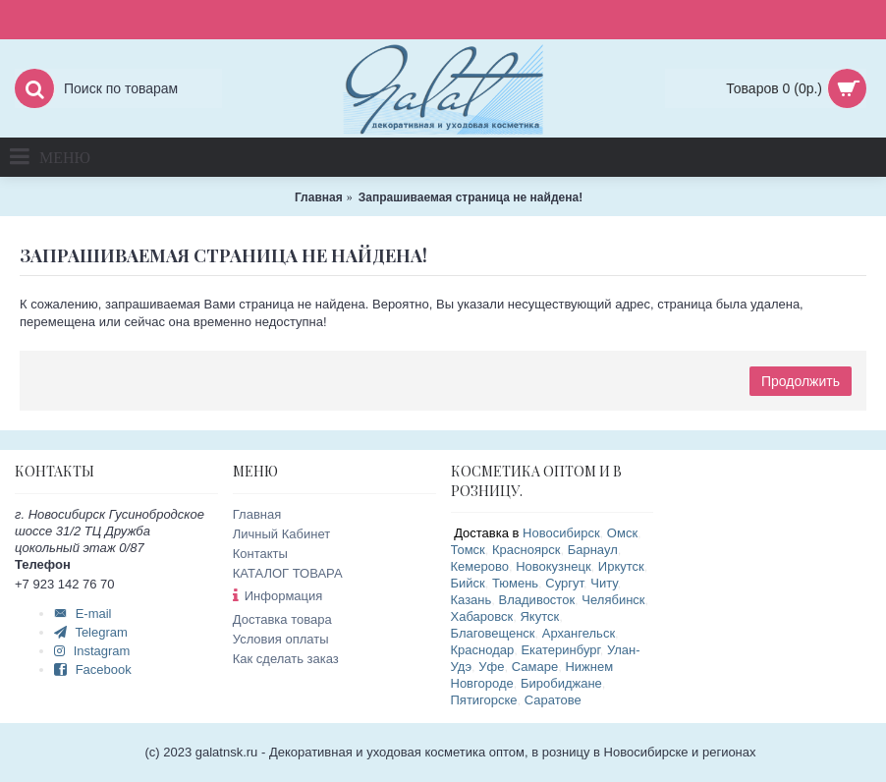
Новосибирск (561, 533)
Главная (257, 514)
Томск (468, 549)
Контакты (260, 553)
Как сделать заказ (286, 658)
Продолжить (800, 381)
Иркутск (621, 566)
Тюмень (515, 583)
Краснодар (483, 649)
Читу (603, 583)
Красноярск (526, 549)
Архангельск (578, 633)
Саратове (553, 700)
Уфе (491, 666)
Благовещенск (493, 633)
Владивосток (537, 599)
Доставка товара (282, 619)
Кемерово (480, 566)
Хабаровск (482, 616)
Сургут (564, 583)
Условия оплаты (281, 639)
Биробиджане (561, 683)
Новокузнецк (553, 566)
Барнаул (593, 549)
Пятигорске (484, 700)
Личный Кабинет (281, 534)
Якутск (539, 616)
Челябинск (612, 599)
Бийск (468, 583)
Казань (471, 599)
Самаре (535, 666)
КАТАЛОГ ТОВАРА (288, 573)
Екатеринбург (560, 649)
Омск (622, 533)
